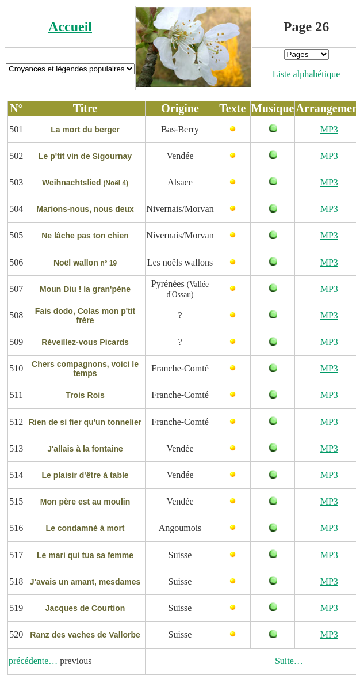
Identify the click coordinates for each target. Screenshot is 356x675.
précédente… (33, 661)
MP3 (329, 129)
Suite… (289, 661)
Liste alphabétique (306, 74)
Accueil (70, 26)
